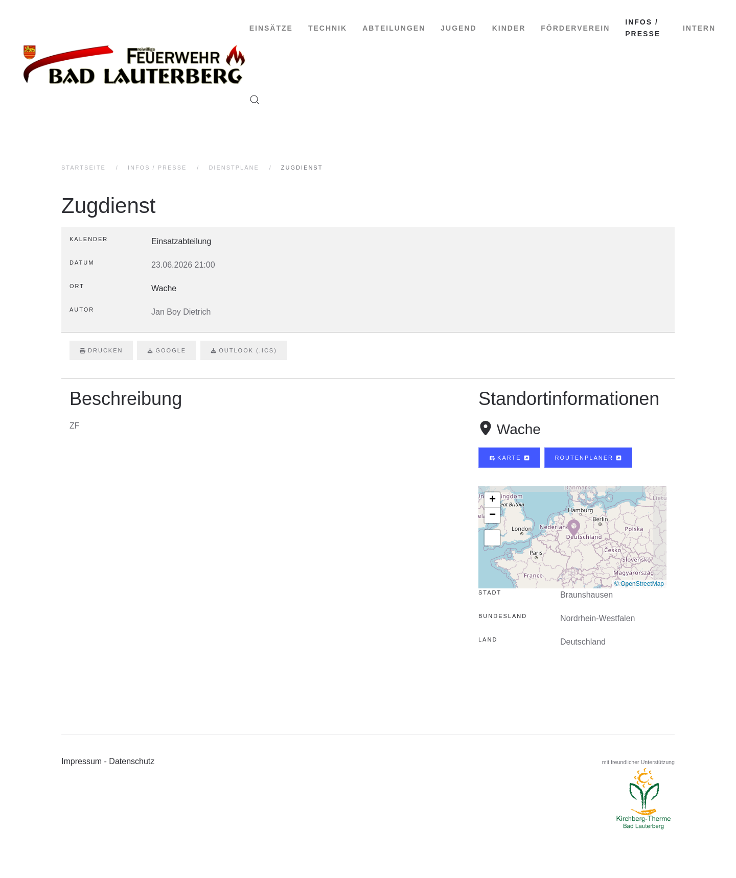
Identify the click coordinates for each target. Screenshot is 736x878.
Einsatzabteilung (181, 241)
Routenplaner (588, 458)
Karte (509, 458)
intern (699, 28)
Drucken (101, 350)
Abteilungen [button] (393, 28)
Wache (519, 429)
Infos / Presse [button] (642, 28)
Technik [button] (327, 28)
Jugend (458, 28)
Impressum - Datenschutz (107, 761)
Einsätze (271, 28)
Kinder (509, 28)
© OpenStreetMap (639, 583)
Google (166, 350)
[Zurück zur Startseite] (134, 64)
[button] (254, 100)
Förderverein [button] (575, 28)
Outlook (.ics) (244, 350)
